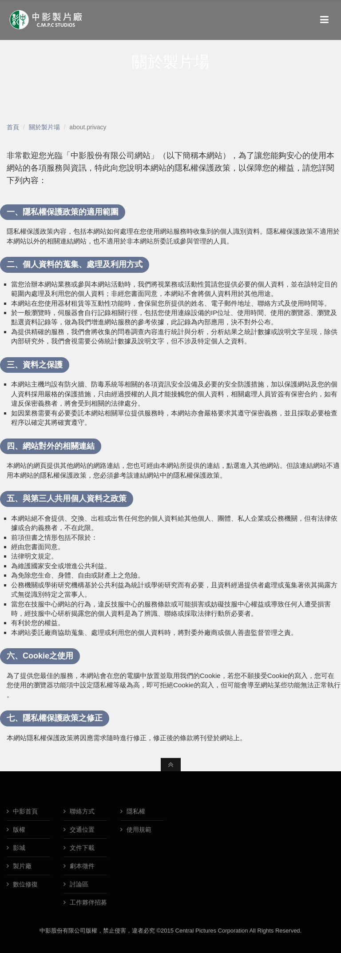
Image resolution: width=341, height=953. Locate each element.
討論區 (78, 884)
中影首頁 (24, 811)
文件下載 (81, 847)
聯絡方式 (81, 811)
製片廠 (21, 865)
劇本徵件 (81, 865)
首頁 (13, 127)
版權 (18, 829)
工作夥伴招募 (87, 902)
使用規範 (138, 829)
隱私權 (135, 811)
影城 (18, 847)
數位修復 (24, 884)
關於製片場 (44, 127)
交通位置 (81, 829)
